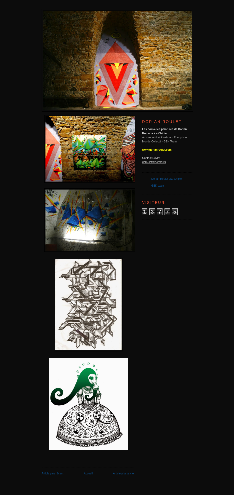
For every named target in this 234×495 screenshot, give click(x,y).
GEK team (157, 185)
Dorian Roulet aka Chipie (166, 178)
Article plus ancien (124, 473)
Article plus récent (52, 473)
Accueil (88, 473)
